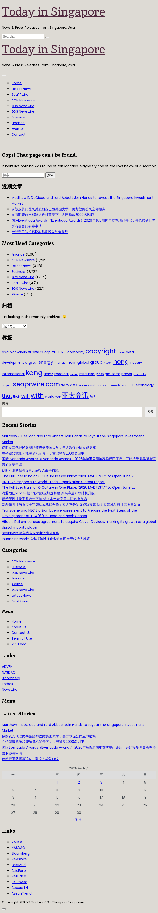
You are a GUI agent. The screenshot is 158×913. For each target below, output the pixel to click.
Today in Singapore (53, 11)
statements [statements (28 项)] (113, 385)
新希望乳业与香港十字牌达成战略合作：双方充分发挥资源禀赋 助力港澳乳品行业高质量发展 (71, 504)
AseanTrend (22, 893)
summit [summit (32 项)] (127, 385)
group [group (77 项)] (96, 362)
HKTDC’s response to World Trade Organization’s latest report (53, 481)
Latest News (21, 88)
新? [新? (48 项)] (92, 396)
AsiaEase (19, 870)
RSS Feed (19, 644)
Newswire (9, 689)
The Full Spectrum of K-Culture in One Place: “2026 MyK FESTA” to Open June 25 (68, 476)
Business (19, 117)
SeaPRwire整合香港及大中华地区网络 (30, 533)
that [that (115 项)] (7, 396)
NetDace (19, 876)
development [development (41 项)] (13, 362)
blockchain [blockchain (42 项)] (18, 352)
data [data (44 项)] (130, 352)
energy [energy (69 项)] (45, 362)
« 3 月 (77, 819)
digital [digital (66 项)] (31, 362)
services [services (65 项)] (69, 385)
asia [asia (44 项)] (5, 352)
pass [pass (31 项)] (100, 374)
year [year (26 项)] (58, 397)
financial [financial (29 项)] (60, 363)
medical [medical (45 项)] (61, 374)
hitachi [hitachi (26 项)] (107, 363)
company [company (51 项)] (75, 352)
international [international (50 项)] (13, 373)
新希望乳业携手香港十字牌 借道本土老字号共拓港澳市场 (44, 498)
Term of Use (22, 638)
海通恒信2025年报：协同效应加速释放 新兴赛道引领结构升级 (48, 493)
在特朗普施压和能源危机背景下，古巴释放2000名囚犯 (53, 214)
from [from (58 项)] (71, 362)
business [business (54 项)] (35, 352)
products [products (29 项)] (139, 374)
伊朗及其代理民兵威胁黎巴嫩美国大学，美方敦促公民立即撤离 (58, 209)
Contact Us (21, 632)
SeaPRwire (20, 94)
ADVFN (7, 666)
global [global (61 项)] (83, 362)
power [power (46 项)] (126, 374)
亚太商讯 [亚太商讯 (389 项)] (75, 395)
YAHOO (18, 842)
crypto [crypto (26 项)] (121, 352)
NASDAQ (9, 672)
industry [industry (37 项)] (136, 362)
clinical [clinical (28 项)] (61, 352)
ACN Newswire (23, 100)
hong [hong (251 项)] (121, 361)
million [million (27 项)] (74, 374)
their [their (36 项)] (16, 397)
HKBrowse (19, 882)
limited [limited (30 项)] (48, 374)
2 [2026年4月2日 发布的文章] (79, 782)
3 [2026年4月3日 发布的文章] (101, 782)
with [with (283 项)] (37, 395)
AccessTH (20, 887)
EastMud (19, 865)
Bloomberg (11, 678)
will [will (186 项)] (25, 396)
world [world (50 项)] (49, 396)
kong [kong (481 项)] (34, 373)
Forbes (7, 683)
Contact (19, 134)
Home (17, 83)
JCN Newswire (23, 106)
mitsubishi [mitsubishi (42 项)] (87, 374)
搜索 (5, 403)
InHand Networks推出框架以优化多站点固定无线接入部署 (46, 538)
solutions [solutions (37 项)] (97, 385)
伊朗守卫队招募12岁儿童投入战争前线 (40, 231)
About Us (19, 627)
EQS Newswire (23, 111)
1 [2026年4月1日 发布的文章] (57, 782)
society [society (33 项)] (83, 385)
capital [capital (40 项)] (50, 352)
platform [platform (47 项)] (112, 374)
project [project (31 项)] (7, 385)
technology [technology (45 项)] (144, 385)
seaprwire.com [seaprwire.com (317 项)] (36, 384)
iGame (17, 128)
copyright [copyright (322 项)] (100, 351)
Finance (18, 123)
